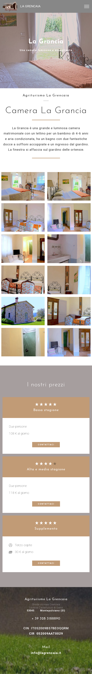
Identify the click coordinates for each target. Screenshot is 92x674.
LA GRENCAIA (30, 6)
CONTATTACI (46, 504)
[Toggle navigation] (86, 6)
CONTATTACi (46, 444)
